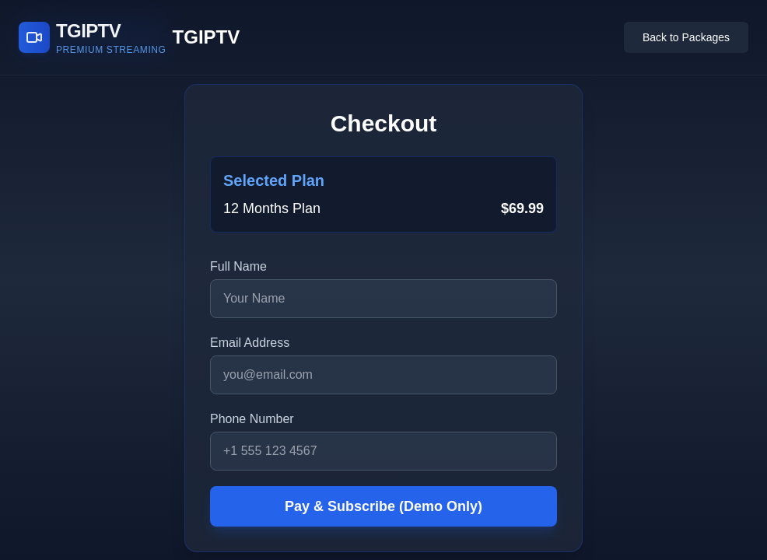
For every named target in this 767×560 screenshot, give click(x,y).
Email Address (249, 342)
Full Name (238, 266)
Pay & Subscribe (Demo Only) (383, 506)
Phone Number (252, 418)
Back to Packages (686, 37)
